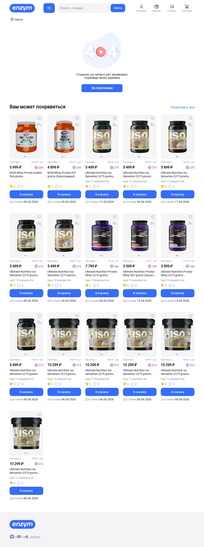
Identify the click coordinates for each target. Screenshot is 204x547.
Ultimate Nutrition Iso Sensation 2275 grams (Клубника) (175, 174)
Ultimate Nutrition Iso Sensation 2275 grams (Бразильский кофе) (137, 174)
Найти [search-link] (118, 8)
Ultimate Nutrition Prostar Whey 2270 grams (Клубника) (101, 273)
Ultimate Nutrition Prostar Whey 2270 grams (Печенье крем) (177, 273)
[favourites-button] (39, 118)
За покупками (102, 88)
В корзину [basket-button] (26, 194)
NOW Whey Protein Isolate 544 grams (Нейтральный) (26, 174)
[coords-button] (16, 19)
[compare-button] (39, 124)
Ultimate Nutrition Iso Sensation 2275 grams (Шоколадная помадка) (25, 372)
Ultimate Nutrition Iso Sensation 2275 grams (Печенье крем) (61, 273)
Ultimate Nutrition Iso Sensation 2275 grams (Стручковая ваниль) (23, 273)
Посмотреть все (182, 107)
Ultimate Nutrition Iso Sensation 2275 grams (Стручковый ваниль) (24, 471)
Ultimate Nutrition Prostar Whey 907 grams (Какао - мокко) (139, 273)
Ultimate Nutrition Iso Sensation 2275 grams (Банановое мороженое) (101, 174)
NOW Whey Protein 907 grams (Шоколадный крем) (61, 174)
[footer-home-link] (22, 524)
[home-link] (22, 8)
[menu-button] (49, 8)
